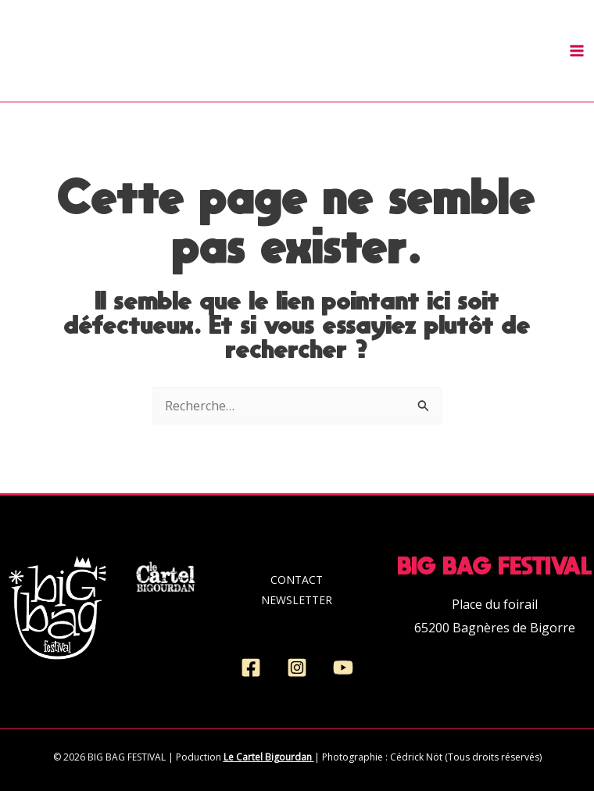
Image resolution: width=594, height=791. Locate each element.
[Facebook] (251, 667)
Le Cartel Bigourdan (268, 757)
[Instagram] (297, 667)
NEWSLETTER (296, 599)
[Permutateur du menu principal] (577, 51)
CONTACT (296, 579)
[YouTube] (343, 667)
